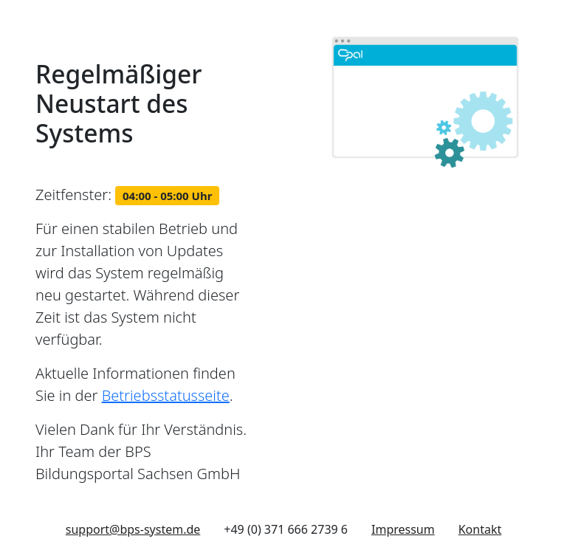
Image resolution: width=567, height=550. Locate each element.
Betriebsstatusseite (166, 395)
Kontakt (480, 529)
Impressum (403, 529)
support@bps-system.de (133, 529)
